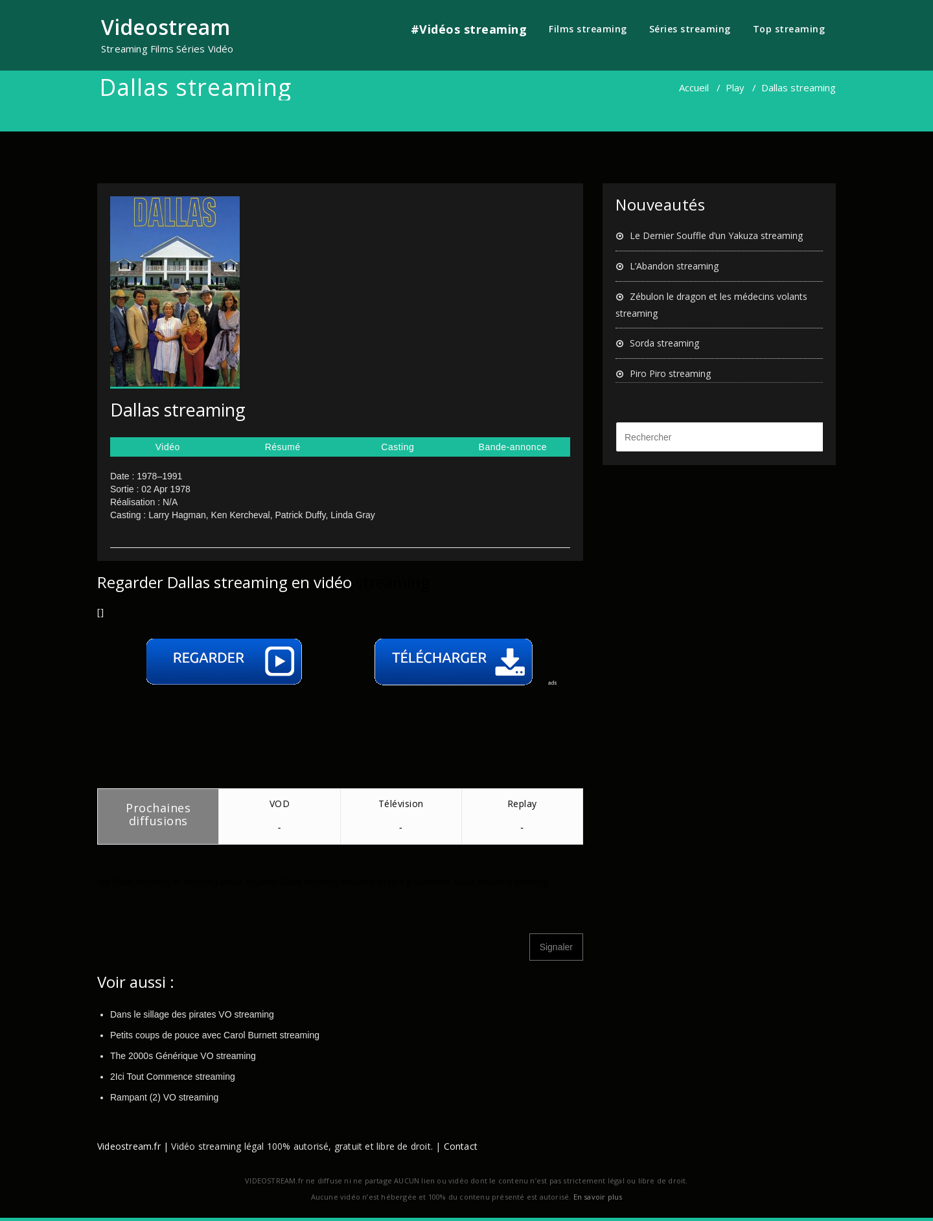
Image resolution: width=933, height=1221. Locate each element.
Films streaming (588, 29)
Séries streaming (690, 29)
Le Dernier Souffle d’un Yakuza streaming (716, 235)
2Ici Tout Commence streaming (172, 1076)
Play (735, 87)
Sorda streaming (664, 343)
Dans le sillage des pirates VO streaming (192, 1014)
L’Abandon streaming (674, 266)
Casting (397, 447)
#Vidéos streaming (469, 29)
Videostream (165, 27)
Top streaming (789, 29)
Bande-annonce (513, 447)
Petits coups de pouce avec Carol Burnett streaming (214, 1035)
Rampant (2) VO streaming (164, 1097)
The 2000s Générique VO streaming (183, 1056)
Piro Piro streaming (670, 373)
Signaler (556, 947)
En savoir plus (598, 1197)
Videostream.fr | (132, 1146)
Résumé (283, 447)
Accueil (694, 87)
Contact (461, 1146)
